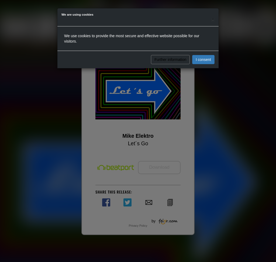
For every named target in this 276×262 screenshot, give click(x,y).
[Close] (213, 19)
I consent (203, 59)
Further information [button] (170, 59)
